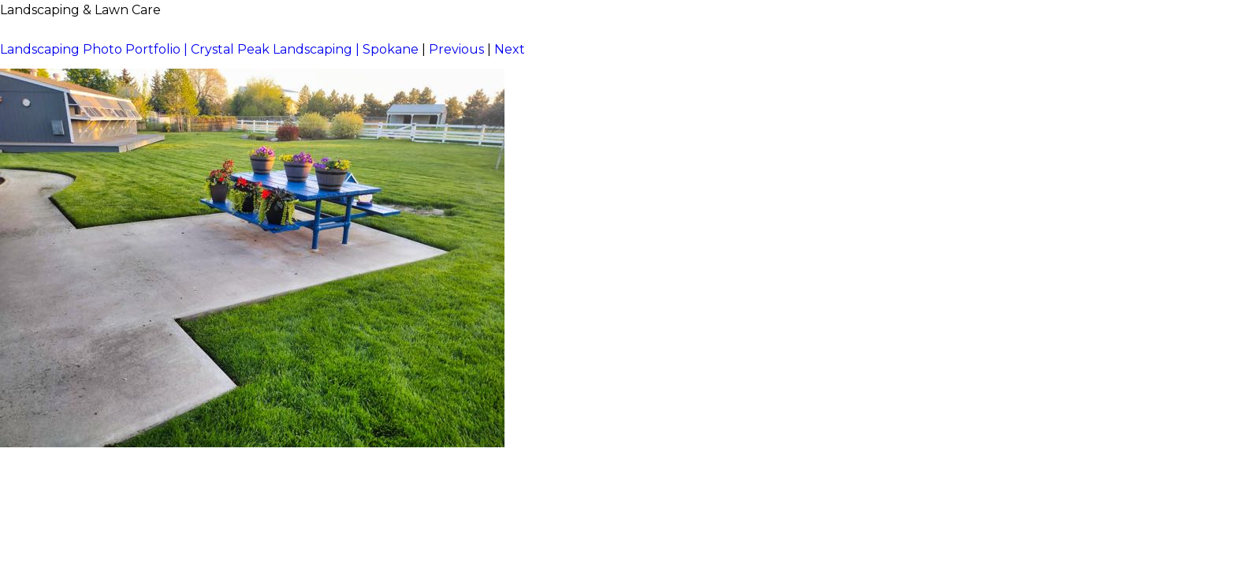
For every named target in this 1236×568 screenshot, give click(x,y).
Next (509, 49)
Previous (456, 49)
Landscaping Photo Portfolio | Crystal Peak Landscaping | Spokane (209, 49)
